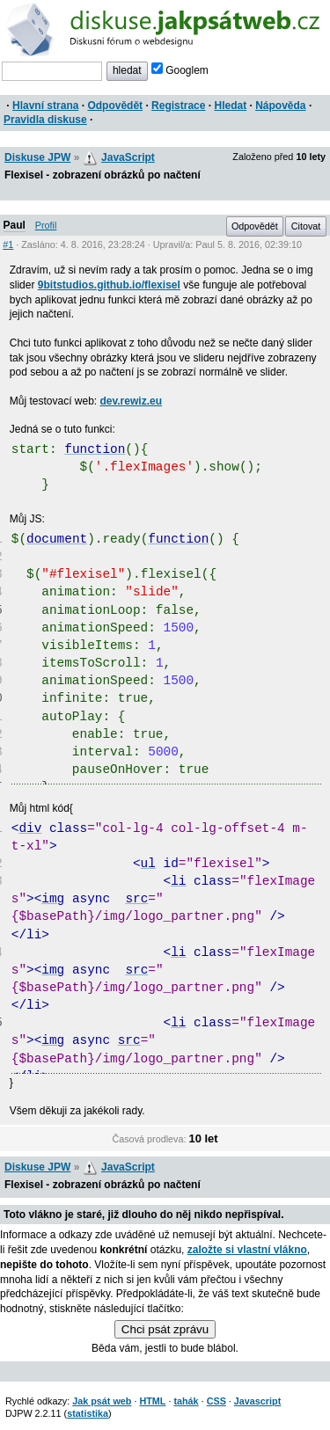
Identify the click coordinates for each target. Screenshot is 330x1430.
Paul (15, 225)
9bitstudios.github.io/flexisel (109, 285)
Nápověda (280, 105)
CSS (216, 1401)
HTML (152, 1401)
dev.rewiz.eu (131, 401)
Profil (46, 225)
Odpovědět (115, 105)
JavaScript (128, 157)
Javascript (257, 1401)
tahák (185, 1401)
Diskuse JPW (37, 157)
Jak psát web (101, 1401)
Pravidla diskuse (45, 119)
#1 (8, 244)
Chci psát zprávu (165, 1329)
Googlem (180, 70)
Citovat (306, 226)
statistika (87, 1413)
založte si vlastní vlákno (247, 1250)
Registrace (178, 105)
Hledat (230, 105)
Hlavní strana (45, 105)
